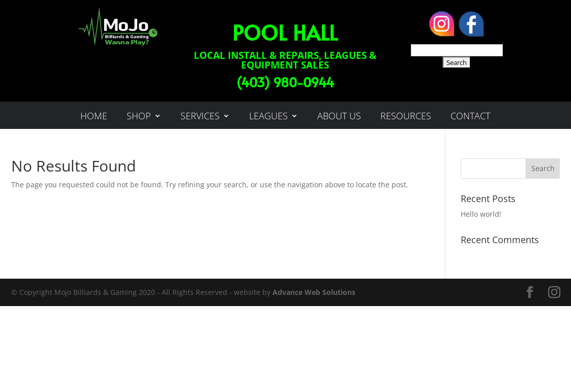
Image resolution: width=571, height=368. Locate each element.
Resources (405, 117)
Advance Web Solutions (314, 292)
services (200, 117)
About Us (339, 117)
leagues (268, 117)
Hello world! (481, 214)
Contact (470, 117)
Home (93, 117)
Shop (139, 117)
